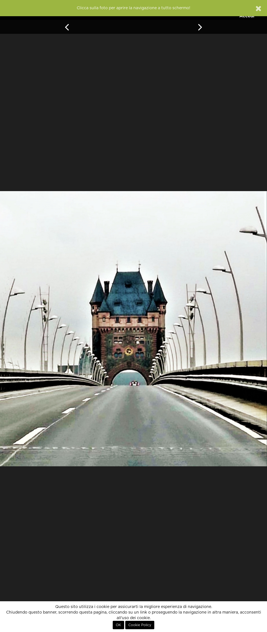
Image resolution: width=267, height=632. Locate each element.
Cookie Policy (139, 625)
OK (118, 625)
